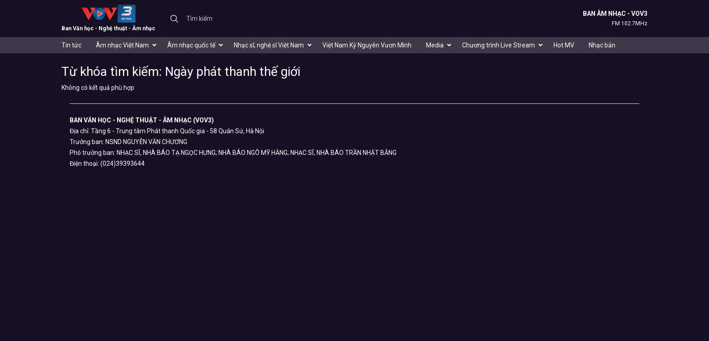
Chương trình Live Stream (498, 45)
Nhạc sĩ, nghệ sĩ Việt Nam (269, 45)
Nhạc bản (602, 45)
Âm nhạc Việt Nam (122, 45)
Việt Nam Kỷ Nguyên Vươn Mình (366, 45)
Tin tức (71, 45)
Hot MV (563, 45)
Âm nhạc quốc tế (191, 45)
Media (435, 45)
